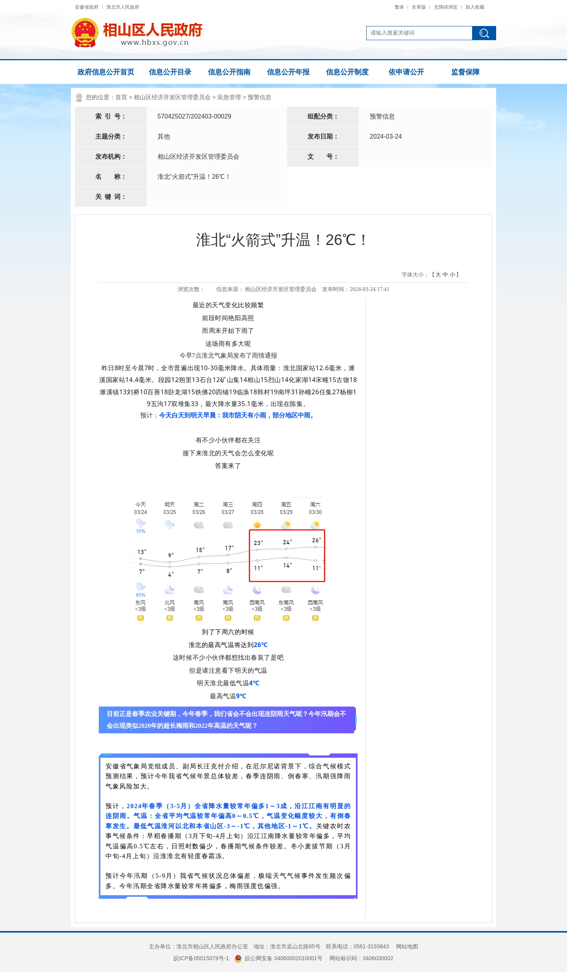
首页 (121, 97)
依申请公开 (406, 72)
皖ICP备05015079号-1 (201, 958)
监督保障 (465, 72)
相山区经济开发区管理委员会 (172, 97)
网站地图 (407, 946)
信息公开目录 (170, 72)
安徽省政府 (86, 7)
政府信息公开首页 (106, 72)
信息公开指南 (229, 72)
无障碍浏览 (446, 7)
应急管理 (229, 97)
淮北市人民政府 (122, 7)
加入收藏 (474, 7)
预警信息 (259, 97)
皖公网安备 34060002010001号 (278, 958)
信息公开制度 (347, 72)
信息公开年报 (288, 72)
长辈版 (419, 7)
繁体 (399, 7)
